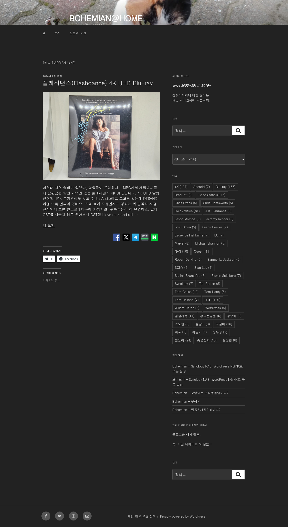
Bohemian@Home (105, 18)
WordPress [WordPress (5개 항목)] (215, 308)
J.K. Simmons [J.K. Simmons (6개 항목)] (219, 211)
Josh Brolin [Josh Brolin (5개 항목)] (185, 227)
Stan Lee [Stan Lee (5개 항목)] (203, 267)
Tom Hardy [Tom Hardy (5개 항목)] (215, 291)
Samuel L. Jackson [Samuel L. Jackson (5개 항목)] (224, 259)
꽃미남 (195, 401)
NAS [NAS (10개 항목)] (181, 251)
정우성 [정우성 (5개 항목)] (220, 332)
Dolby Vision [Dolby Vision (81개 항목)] (187, 211)
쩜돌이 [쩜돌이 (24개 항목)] (183, 340)
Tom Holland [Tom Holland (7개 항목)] (187, 299)
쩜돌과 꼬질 (77, 33)
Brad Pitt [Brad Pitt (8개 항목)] (184, 194)
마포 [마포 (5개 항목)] (180, 332)
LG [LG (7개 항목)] (219, 235)
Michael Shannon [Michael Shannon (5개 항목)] (210, 243)
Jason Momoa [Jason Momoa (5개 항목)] (188, 219)
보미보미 (178, 379)
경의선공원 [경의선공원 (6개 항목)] (210, 316)
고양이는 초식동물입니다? (209, 393)
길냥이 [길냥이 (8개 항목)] (202, 324)
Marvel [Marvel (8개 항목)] (182, 243)
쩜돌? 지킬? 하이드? (206, 409)
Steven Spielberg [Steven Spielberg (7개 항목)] (226, 275)
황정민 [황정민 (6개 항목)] (230, 340)
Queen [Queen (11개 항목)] (202, 251)
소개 (57, 33)
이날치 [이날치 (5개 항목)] (199, 332)
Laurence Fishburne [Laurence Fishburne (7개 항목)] (192, 235)
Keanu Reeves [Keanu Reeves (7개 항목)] (215, 227)
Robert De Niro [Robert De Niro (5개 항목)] (188, 259)
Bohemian (179, 366)
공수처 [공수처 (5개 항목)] (234, 316)
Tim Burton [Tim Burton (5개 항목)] (209, 283)
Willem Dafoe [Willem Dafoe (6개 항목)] (187, 308)
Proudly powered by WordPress (182, 516)
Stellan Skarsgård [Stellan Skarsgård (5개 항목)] (190, 275)
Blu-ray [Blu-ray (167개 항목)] (225, 186)
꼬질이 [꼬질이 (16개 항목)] (224, 324)
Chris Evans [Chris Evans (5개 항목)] (186, 203)
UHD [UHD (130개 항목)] (212, 299)
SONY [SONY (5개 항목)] (182, 267)
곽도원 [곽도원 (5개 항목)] (182, 324)
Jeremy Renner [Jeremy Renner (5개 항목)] (219, 219)
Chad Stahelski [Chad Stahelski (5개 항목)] (212, 194)
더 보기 (49, 225)
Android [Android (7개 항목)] (201, 186)
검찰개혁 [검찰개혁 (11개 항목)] (185, 316)
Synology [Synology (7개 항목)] (184, 283)
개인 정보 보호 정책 (142, 516)
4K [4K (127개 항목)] (181, 186)
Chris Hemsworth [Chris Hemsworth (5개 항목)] (218, 203)
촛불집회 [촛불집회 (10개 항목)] (207, 340)
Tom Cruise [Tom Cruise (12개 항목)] (187, 291)
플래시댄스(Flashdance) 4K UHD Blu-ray (97, 83)
